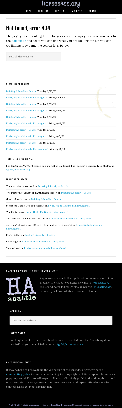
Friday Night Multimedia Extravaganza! (27, 97)
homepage (18, 41)
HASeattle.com (102, 286)
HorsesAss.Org (61, 4)
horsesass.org (100, 282)
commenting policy (18, 374)
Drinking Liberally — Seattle (21, 91)
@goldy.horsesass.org (18, 169)
